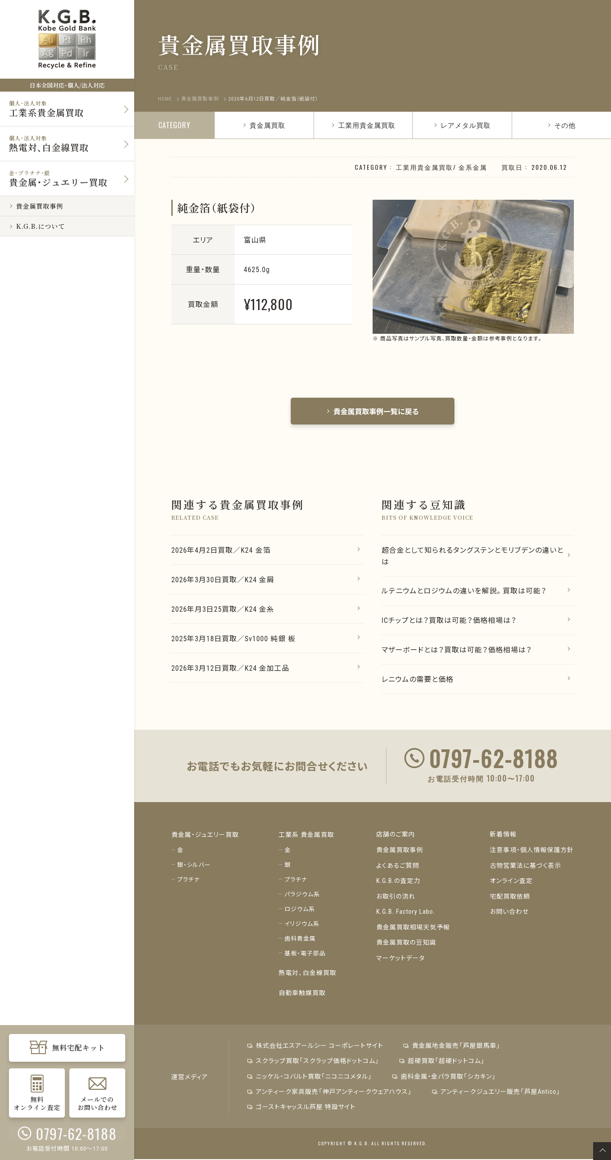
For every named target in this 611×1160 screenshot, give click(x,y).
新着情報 (503, 836)
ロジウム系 (299, 910)
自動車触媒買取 (302, 993)
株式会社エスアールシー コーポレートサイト (315, 1046)
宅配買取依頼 (510, 897)
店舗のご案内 (395, 836)
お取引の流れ (396, 897)
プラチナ (188, 881)
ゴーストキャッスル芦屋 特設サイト (301, 1107)
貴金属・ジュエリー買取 (205, 836)
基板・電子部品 (305, 954)
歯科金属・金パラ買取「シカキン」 (444, 1077)
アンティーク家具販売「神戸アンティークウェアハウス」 (329, 1092)
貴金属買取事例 (399, 851)
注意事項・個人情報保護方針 (532, 851)
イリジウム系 (301, 925)
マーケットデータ (400, 958)
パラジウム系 (302, 895)
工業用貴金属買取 (363, 125)
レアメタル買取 (462, 125)
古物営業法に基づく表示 (525, 866)
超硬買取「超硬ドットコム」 (441, 1062)
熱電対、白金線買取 (307, 974)
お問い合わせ (509, 912)
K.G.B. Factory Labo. (406, 912)
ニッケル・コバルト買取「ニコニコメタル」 (309, 1077)
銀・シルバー (194, 866)
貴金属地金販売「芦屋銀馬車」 (451, 1046)
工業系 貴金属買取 (306, 836)
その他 (561, 125)
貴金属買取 (263, 125)
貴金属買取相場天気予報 (413, 927)
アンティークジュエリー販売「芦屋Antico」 (496, 1092)
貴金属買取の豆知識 (406, 942)
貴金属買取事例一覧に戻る (372, 411)
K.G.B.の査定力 (398, 882)
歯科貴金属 (300, 940)
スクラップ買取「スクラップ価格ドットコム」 (313, 1062)
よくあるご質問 (397, 866)
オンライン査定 (511, 882)
